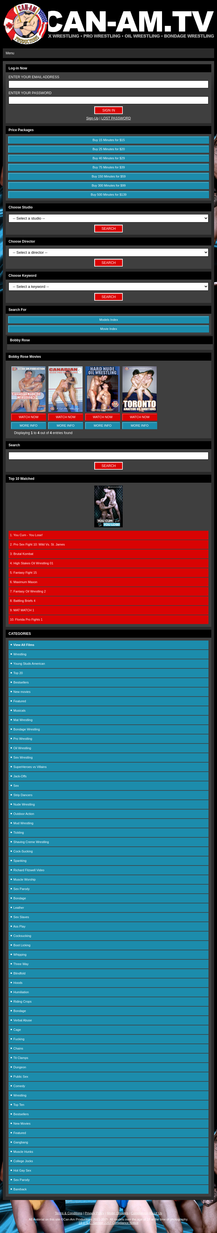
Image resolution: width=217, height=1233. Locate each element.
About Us (155, 1213)
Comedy (17, 1086)
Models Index (108, 319)
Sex (14, 785)
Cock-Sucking (21, 851)
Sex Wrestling (21, 757)
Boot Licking (20, 945)
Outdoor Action (22, 813)
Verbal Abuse (21, 1020)
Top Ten (17, 1104)
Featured (18, 701)
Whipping (18, 954)
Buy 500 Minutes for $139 (108, 194)
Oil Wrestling (20, 748)
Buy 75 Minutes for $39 (109, 167)
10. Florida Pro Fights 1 (26, 619)
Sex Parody (20, 889)
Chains (16, 1048)
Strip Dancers (21, 795)
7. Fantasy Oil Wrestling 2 (28, 591)
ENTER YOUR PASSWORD (30, 93)
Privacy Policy (94, 1213)
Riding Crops (21, 1001)
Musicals (18, 710)
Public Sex (19, 1076)
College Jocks (21, 1161)
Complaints (139, 1213)
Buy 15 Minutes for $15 (109, 140)
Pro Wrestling (21, 738)
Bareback (18, 1189)
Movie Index (108, 329)
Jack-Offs (18, 776)
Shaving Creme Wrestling (29, 842)
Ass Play (17, 926)
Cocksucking (20, 935)
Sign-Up (92, 118)
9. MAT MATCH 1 (22, 610)
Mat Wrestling (21, 720)
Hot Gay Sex (20, 1170)
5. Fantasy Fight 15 (23, 572)
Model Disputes (117, 1213)
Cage (15, 1029)
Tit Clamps (19, 1057)
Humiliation (19, 992)
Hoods (16, 982)
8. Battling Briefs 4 (22, 600)
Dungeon (18, 1067)
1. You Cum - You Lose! (26, 535)
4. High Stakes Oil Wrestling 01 (31, 563)
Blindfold (17, 973)
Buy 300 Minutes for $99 (109, 185)
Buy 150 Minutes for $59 (109, 176)
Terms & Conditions (68, 1213)
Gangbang (19, 1142)
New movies (20, 691)
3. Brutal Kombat (21, 553)
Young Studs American (27, 663)
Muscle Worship (23, 879)
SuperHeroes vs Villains (28, 767)
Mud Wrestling (21, 823)
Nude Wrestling (22, 804)
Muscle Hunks (21, 1151)
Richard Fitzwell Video (27, 870)
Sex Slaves (19, 917)
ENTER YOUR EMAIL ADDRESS (34, 77)
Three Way (19, 964)
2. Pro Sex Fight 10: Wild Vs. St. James (37, 544)
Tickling (17, 832)
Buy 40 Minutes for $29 (109, 158)
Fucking (17, 1039)
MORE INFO (28, 425)
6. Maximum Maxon (23, 582)
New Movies (20, 1123)
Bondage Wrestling (25, 729)
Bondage (18, 898)
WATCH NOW (28, 417)
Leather (17, 907)
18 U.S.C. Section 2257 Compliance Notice (108, 1222)
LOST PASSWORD (116, 118)
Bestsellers (19, 682)
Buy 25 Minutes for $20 (109, 149)
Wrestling (18, 654)
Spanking (18, 860)
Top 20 (16, 673)
